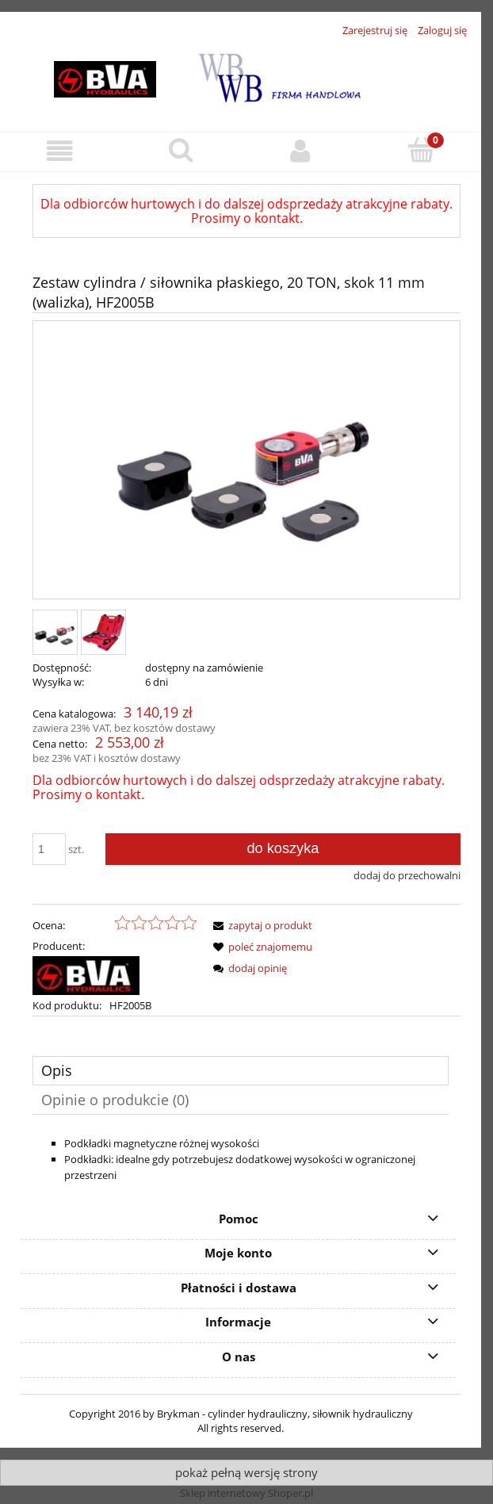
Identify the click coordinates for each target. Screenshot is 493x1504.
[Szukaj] (180, 149)
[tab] (240, 1070)
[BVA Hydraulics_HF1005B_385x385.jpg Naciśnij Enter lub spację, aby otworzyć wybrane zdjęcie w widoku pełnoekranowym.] (246, 461)
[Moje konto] (301, 151)
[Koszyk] (421, 149)
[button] (60, 151)
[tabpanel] (240, 1159)
